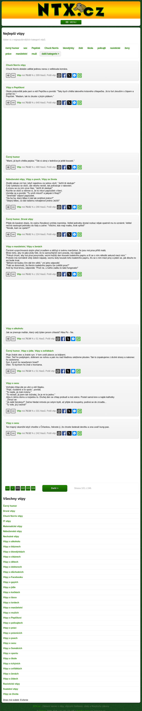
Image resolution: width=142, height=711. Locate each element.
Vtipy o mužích (11, 613)
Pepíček (36, 48)
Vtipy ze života (49, 179)
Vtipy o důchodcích (13, 572)
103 (28, 488)
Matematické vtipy (12, 526)
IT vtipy (7, 521)
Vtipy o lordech (11, 602)
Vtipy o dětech (10, 562)
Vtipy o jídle (27, 351)
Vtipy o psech (33, 179)
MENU (71, 22)
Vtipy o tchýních (11, 663)
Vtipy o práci (9, 628)
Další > (54, 488)
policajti (101, 48)
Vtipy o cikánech (12, 557)
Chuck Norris (52, 48)
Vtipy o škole (10, 658)
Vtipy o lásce (10, 597)
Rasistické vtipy (11, 684)
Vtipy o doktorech (12, 567)
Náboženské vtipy (15, 179)
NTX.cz (36, 706)
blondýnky (68, 48)
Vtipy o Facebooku (13, 577)
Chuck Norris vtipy (16, 65)
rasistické (115, 48)
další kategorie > (50, 53)
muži (34, 53)
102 (23, 488)
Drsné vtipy (27, 219)
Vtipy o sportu (10, 653)
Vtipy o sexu (12, 383)
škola (90, 48)
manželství (21, 53)
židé (80, 48)
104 (33, 488)
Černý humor (13, 157)
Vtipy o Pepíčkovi (15, 87)
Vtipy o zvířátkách (44, 351)
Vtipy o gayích (10, 582)
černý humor (12, 48)
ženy (127, 48)
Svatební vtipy (10, 689)
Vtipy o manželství (15, 246)
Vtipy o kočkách (11, 592)
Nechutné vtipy (11, 536)
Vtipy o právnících (12, 633)
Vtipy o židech (10, 679)
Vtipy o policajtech (13, 623)
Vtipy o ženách (34, 246)
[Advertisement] (71, 130)
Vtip (19, 75)
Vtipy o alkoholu (14, 328)
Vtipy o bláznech (12, 546)
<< (7, 488)
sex (25, 48)
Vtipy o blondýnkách (14, 552)
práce (8, 53)
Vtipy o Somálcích (12, 648)
